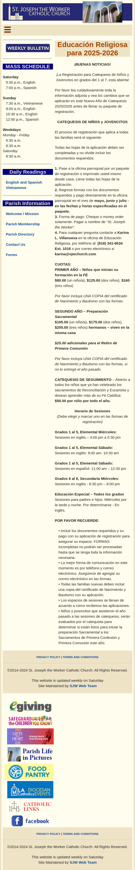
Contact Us (14, 244)
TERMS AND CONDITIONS (80, 657)
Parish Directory (18, 234)
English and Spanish (24, 182)
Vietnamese (16, 188)
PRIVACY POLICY (48, 657)
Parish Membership (21, 224)
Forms (10, 255)
